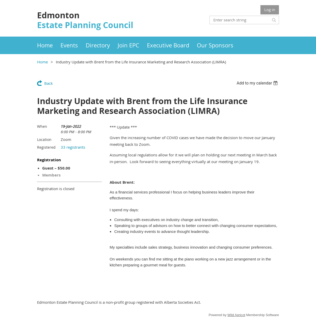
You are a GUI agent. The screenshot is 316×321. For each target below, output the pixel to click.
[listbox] (257, 83)
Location (44, 139)
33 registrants (73, 147)
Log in (269, 9)
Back (48, 83)
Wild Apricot (236, 315)
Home (42, 61)
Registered (46, 147)
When (42, 126)
